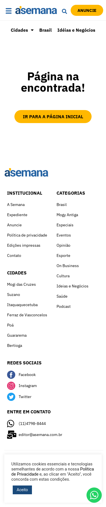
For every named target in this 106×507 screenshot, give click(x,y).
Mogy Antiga (67, 214)
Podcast (64, 306)
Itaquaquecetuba (22, 304)
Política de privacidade (27, 235)
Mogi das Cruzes (21, 284)
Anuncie (14, 224)
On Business (68, 265)
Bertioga (14, 345)
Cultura (63, 275)
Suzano (13, 294)
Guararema (17, 335)
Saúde (62, 296)
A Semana (16, 204)
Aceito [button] (22, 489)
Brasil (45, 30)
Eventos (64, 235)
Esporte (63, 255)
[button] (9, 11)
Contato (14, 255)
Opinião (63, 245)
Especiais (65, 224)
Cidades (22, 30)
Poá (10, 325)
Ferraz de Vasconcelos (27, 314)
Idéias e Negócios (76, 30)
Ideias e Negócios (72, 286)
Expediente (17, 214)
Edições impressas (23, 245)
